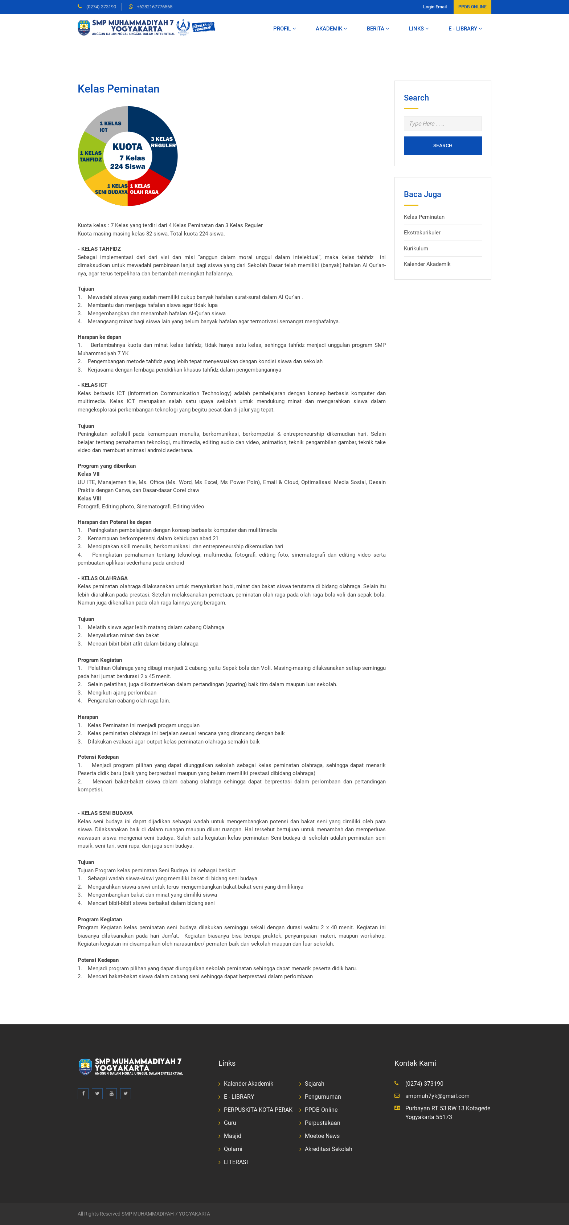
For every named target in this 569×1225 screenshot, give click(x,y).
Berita (378, 28)
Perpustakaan (322, 1122)
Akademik (331, 28)
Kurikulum (416, 248)
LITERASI (236, 1162)
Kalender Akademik (427, 264)
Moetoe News (322, 1135)
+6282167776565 (154, 6)
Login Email (435, 6)
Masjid (232, 1135)
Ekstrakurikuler (422, 232)
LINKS (419, 28)
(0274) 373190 (100, 6)
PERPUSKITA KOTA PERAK (258, 1109)
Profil (284, 28)
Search (443, 145)
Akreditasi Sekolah (328, 1149)
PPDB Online (321, 1109)
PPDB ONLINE (472, 6)
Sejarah (314, 1083)
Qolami (233, 1149)
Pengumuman (323, 1096)
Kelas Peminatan (424, 217)
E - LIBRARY (465, 28)
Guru (230, 1122)
